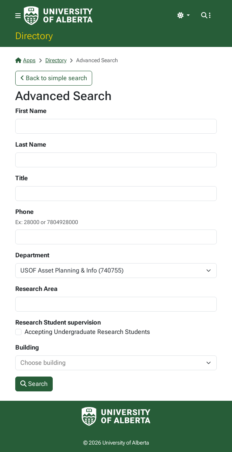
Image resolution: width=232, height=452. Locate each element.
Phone (24, 211)
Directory (34, 35)
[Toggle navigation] (18, 16)
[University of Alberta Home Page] (58, 15)
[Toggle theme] (183, 15)
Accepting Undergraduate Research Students (87, 331)
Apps (25, 60)
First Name (30, 111)
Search (34, 383)
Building (27, 347)
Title (21, 178)
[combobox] (108, 363)
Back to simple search (53, 78)
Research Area (36, 288)
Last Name (30, 144)
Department (32, 255)
